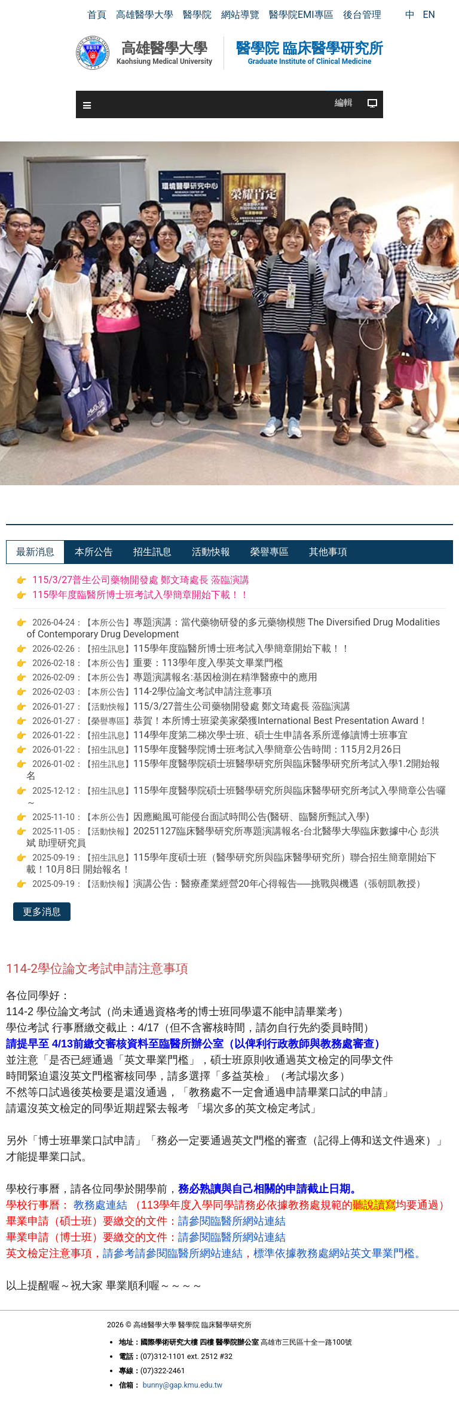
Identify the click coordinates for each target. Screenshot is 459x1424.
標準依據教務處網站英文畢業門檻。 (339, 1253)
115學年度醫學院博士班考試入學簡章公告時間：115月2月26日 (267, 749)
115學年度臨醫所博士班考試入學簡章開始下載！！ (140, 594)
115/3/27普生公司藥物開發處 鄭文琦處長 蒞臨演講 (140, 579)
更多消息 (42, 911)
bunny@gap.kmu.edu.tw (182, 1384)
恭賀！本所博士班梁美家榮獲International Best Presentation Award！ (280, 720)
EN (429, 14)
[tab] (35, 552)
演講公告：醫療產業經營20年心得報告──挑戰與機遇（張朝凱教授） (279, 883)
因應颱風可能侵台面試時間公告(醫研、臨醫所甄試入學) (251, 816)
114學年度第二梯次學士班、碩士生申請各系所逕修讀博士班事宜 (270, 735)
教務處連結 (100, 1205)
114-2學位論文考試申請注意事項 (202, 691)
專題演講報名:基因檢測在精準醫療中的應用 (225, 677)
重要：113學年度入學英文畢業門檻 (208, 662)
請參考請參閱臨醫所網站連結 (173, 1253)
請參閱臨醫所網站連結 (232, 1221)
